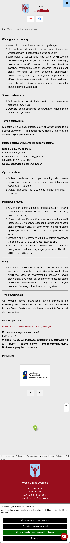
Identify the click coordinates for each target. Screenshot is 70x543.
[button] (64, 536)
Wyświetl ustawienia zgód (35, 526)
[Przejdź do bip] (30, 19)
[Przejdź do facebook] (39, 19)
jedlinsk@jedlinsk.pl (38, 498)
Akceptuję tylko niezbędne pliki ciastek (35, 532)
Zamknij (35, 538)
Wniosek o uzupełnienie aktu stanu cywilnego (26, 326)
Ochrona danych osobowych (35, 520)
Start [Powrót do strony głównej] (4, 29)
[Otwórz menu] (66, 3)
